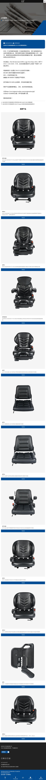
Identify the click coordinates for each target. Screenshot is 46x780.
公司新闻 (11, 20)
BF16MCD (4, 317)
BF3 (3, 682)
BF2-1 (3, 578)
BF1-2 (3, 474)
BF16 (3, 265)
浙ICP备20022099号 (5, 772)
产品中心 (30, 778)
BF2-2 (3, 630)
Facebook (15, 778)
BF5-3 (3, 211)
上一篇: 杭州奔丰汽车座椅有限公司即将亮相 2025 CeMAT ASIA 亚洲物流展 (16, 102)
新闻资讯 (7, 20)
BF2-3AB (4, 158)
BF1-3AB (4, 526)
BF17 (3, 370)
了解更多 (23, 164)
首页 (3, 20)
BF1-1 (3, 422)
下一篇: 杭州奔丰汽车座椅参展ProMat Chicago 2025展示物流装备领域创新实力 (18, 104)
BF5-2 (3, 734)
